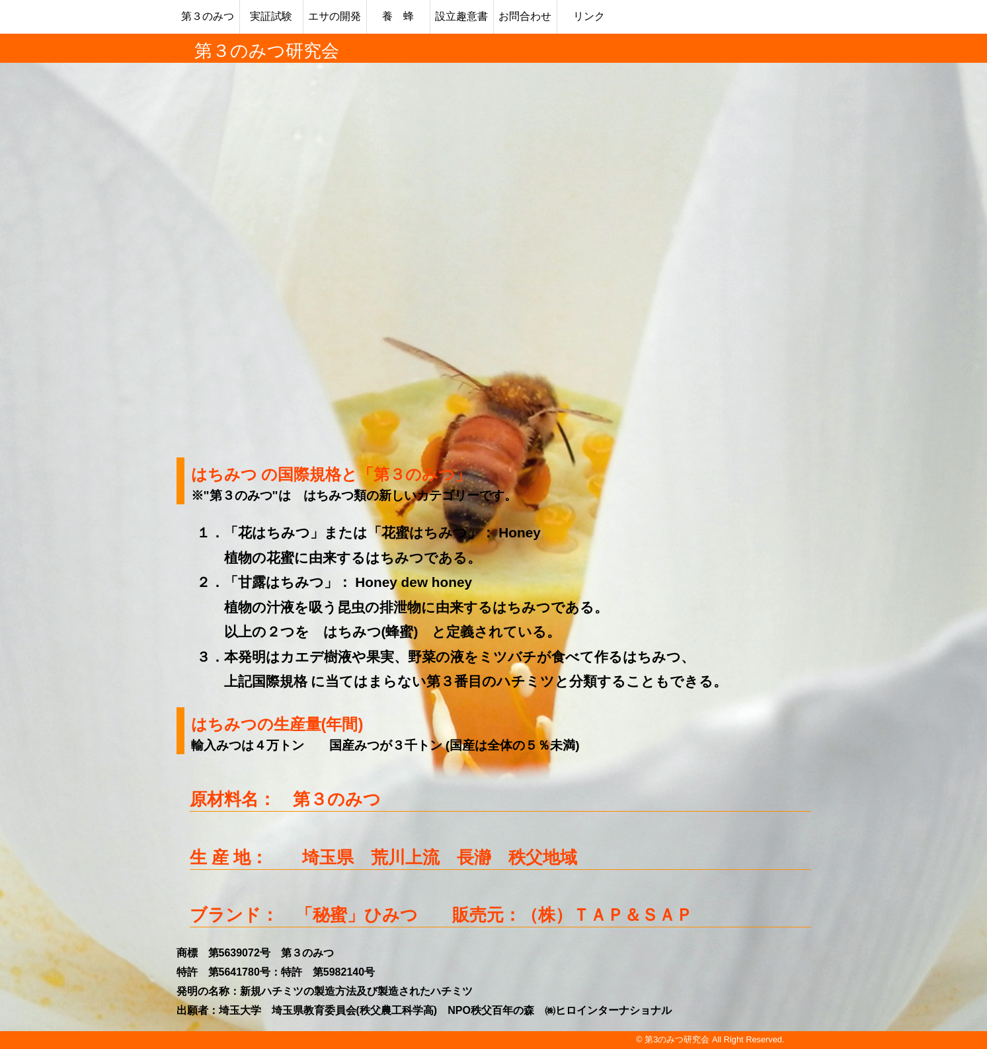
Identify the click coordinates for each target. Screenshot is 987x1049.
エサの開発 (334, 16)
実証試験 (271, 16)
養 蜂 (398, 16)
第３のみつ (207, 16)
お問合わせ (524, 16)
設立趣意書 (461, 16)
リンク (589, 16)
